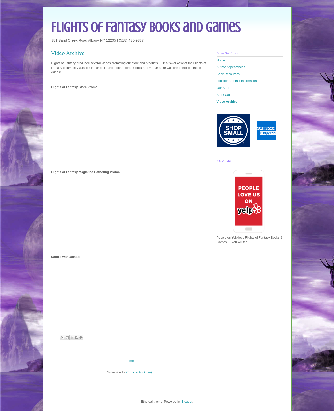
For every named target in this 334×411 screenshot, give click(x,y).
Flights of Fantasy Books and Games (145, 27)
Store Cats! (224, 95)
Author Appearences (231, 67)
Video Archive (227, 101)
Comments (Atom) (139, 372)
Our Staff (223, 88)
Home (129, 361)
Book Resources (228, 74)
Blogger (186, 401)
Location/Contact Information (237, 81)
